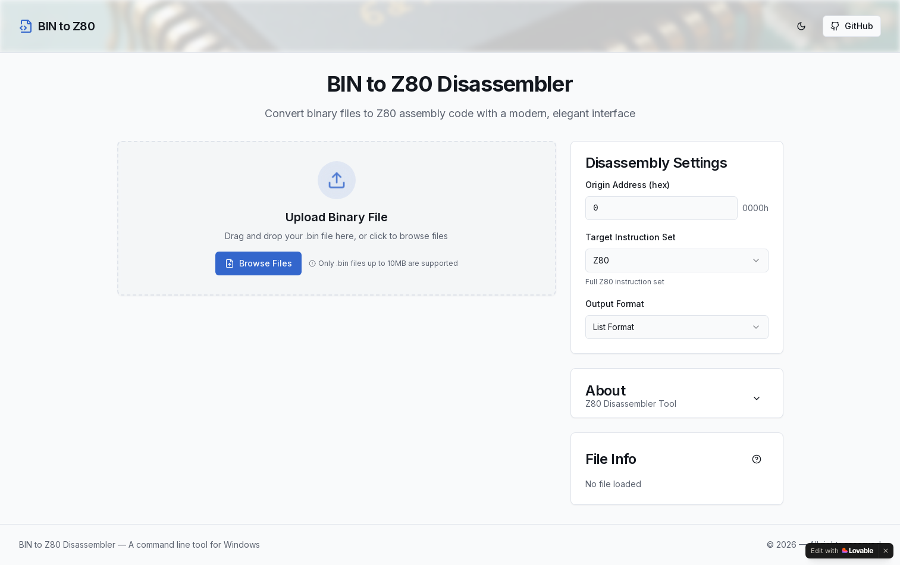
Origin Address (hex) (627, 185)
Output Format (614, 304)
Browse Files (258, 263)
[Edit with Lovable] (842, 551)
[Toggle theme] (801, 26)
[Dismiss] (886, 551)
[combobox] (676, 260)
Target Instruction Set (630, 237)
